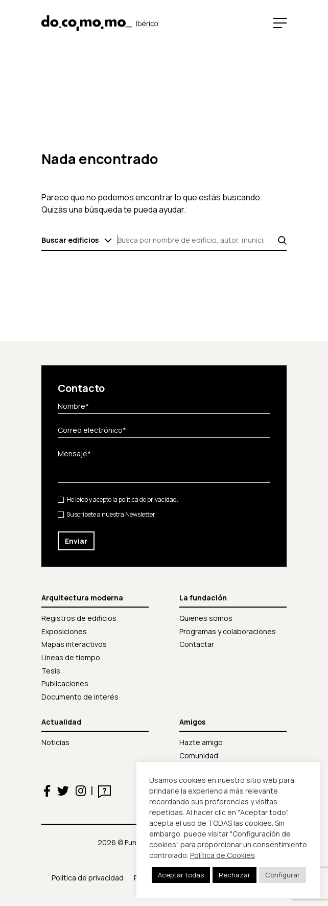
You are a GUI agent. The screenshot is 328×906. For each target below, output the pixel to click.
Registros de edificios (78, 618)
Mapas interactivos (74, 644)
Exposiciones (64, 631)
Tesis (50, 671)
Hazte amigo (201, 742)
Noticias (55, 742)
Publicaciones (64, 683)
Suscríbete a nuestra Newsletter (106, 514)
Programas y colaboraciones (227, 631)
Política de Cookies (222, 855)
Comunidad (198, 755)
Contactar (196, 644)
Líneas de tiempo (70, 657)
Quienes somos (205, 618)
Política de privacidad (88, 877)
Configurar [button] (282, 874)
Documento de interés (80, 697)
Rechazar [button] (234, 874)
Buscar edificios (70, 240)
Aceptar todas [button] (181, 874)
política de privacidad (148, 499)
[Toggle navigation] (278, 23)
